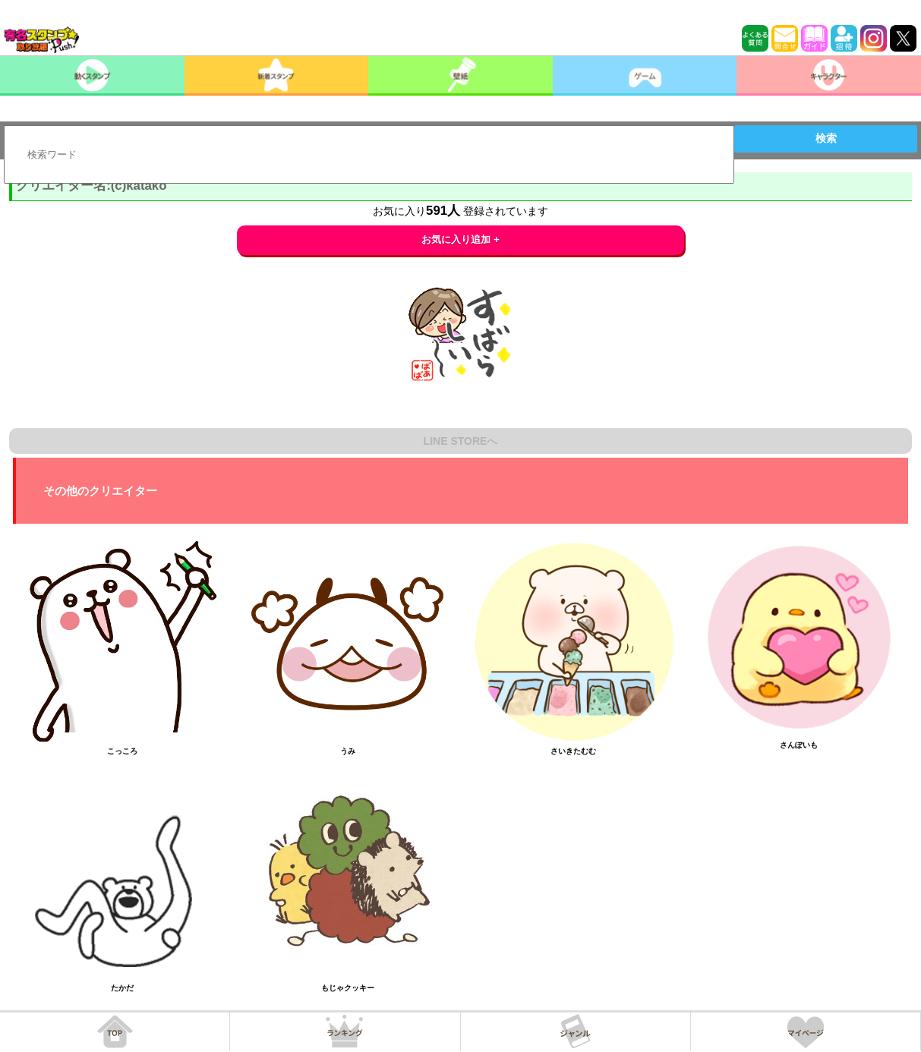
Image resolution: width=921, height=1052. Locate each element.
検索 (826, 138)
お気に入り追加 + (460, 239)
